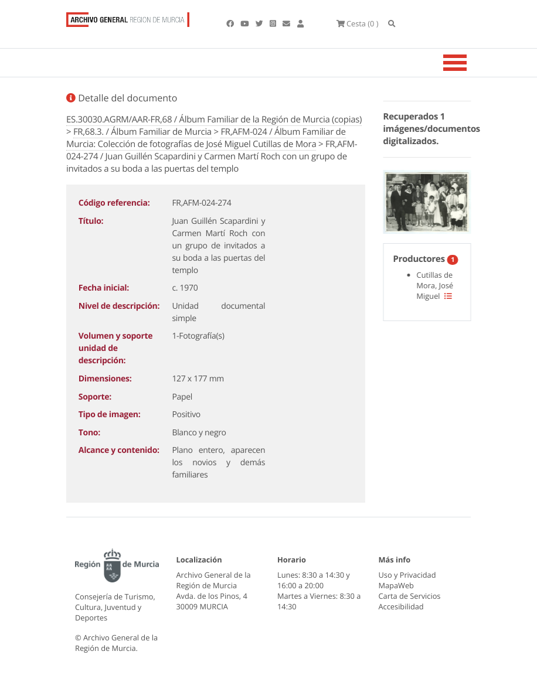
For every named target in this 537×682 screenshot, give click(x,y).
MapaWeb (396, 585)
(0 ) (358, 23)
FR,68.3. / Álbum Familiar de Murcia (142, 132)
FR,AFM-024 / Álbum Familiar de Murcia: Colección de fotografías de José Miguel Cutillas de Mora (206, 138)
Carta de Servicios (410, 596)
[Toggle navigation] (469, 63)
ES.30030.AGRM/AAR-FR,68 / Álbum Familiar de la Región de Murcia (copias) (214, 119)
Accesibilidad (401, 606)
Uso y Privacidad (407, 575)
